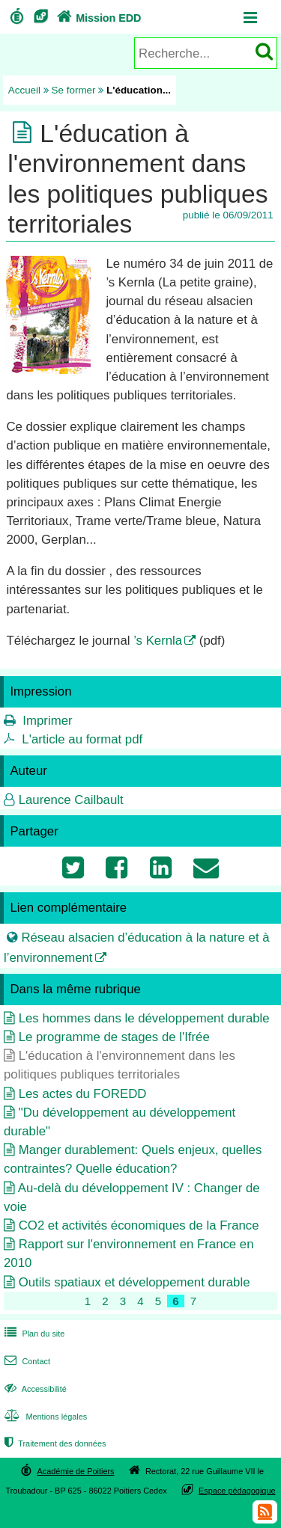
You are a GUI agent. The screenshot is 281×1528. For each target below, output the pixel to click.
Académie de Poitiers (75, 1471)
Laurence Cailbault (71, 800)
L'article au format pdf (82, 739)
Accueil (24, 90)
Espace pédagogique (237, 1490)
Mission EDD (97, 18)
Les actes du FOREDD (83, 1094)
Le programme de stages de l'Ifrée (114, 1037)
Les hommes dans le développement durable (144, 1018)
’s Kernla (157, 640)
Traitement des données (53, 1443)
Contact (25, 1361)
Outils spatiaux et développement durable (134, 1282)
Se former (74, 90)
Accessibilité (34, 1388)
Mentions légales (44, 1416)
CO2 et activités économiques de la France (139, 1225)
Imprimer (47, 721)
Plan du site (32, 1333)
